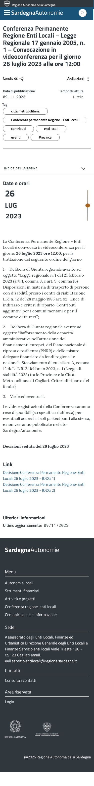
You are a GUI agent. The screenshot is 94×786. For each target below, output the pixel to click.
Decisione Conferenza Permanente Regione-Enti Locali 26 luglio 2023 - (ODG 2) (44, 501)
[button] (6, 15)
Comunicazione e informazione (31, 629)
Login (9, 716)
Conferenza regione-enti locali (30, 621)
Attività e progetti (20, 613)
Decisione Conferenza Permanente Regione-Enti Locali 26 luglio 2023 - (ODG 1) (44, 489)
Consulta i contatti (20, 694)
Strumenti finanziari (22, 605)
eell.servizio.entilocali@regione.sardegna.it (41, 675)
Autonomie (37, 15)
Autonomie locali (19, 597)
